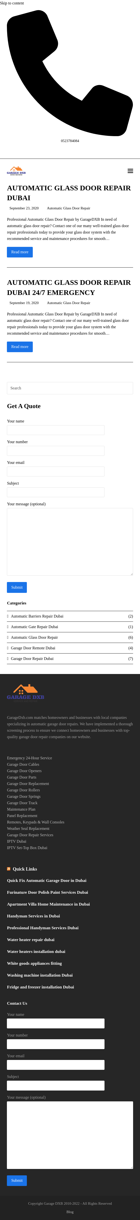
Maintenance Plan (21, 809)
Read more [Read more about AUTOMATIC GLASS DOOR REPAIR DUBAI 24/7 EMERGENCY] (20, 347)
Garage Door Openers (24, 771)
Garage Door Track (22, 803)
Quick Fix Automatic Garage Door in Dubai (46, 880)
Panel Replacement (22, 816)
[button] (130, 171)
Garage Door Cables (23, 764)
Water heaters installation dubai (36, 951)
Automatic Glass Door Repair (68, 208)
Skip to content (12, 3)
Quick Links (25, 869)
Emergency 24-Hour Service (29, 758)
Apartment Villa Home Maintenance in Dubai (48, 904)
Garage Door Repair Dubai (32, 658)
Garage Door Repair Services (30, 835)
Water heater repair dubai (30, 939)
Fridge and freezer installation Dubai (40, 987)
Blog (70, 1212)
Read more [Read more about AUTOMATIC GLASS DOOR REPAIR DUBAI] (20, 252)
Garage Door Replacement (28, 784)
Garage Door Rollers (23, 790)
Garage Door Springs (23, 796)
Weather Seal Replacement (28, 828)
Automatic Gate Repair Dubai (34, 627)
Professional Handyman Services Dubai (42, 928)
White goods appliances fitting (34, 963)
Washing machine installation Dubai (39, 975)
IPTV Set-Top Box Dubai (27, 848)
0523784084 (70, 141)
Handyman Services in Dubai (33, 916)
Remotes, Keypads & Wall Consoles (35, 822)
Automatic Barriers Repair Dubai (37, 616)
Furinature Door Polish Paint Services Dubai (47, 892)
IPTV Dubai (16, 841)
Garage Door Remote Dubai (33, 648)
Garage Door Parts (21, 777)
